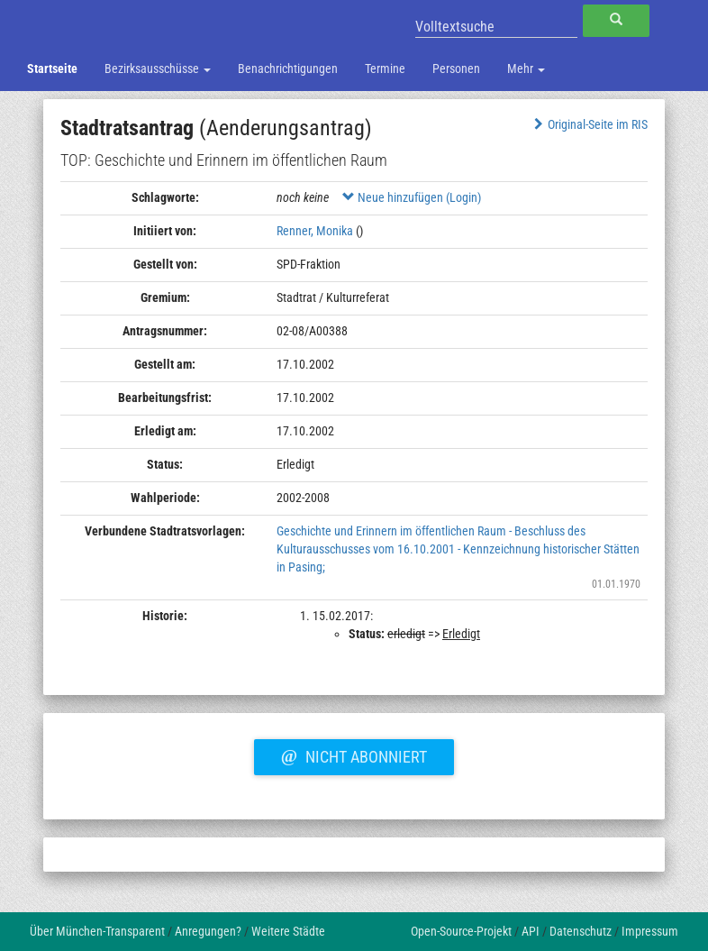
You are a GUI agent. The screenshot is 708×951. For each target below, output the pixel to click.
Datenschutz (580, 931)
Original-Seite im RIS (589, 124)
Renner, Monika (315, 231)
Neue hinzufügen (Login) (411, 197)
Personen (456, 68)
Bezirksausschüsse (157, 68)
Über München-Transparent (97, 931)
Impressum (650, 931)
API (531, 931)
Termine (385, 68)
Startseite (52, 68)
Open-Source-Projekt (461, 931)
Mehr (526, 68)
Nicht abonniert (354, 754)
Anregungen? (208, 931)
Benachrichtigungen (288, 68)
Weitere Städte (288, 931)
